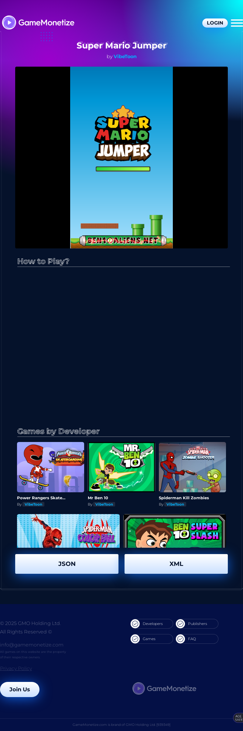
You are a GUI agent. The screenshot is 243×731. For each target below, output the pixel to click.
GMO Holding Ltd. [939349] (148, 725)
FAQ (186, 638)
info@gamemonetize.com (31, 645)
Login (215, 23)
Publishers (191, 623)
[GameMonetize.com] (38, 23)
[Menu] (237, 23)
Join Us (19, 689)
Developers (147, 623)
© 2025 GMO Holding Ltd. (30, 623)
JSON (67, 563)
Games (143, 638)
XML (176, 563)
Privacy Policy (16, 668)
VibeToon (125, 56)
